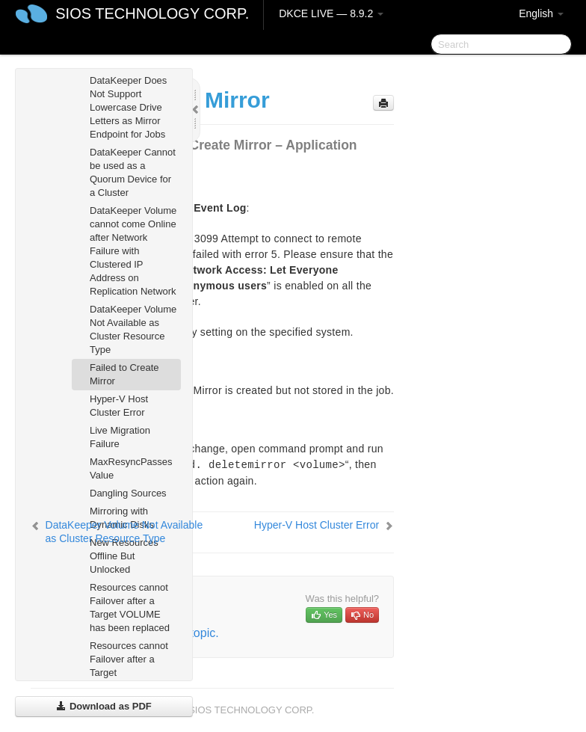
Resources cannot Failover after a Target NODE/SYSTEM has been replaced (130, 672)
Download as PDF (103, 706)
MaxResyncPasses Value (131, 468)
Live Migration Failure (120, 437)
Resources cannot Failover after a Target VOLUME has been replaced (130, 607)
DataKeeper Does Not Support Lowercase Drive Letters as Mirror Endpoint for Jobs (128, 107)
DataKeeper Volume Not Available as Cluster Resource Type (133, 329)
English (541, 13)
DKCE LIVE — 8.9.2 (331, 13)
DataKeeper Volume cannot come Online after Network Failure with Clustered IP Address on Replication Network (133, 251)
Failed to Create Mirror (124, 374)
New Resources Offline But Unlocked (124, 556)
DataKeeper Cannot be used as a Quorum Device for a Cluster (133, 172)
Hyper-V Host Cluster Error (119, 405)
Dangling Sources (128, 493)
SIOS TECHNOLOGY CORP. (152, 13)
